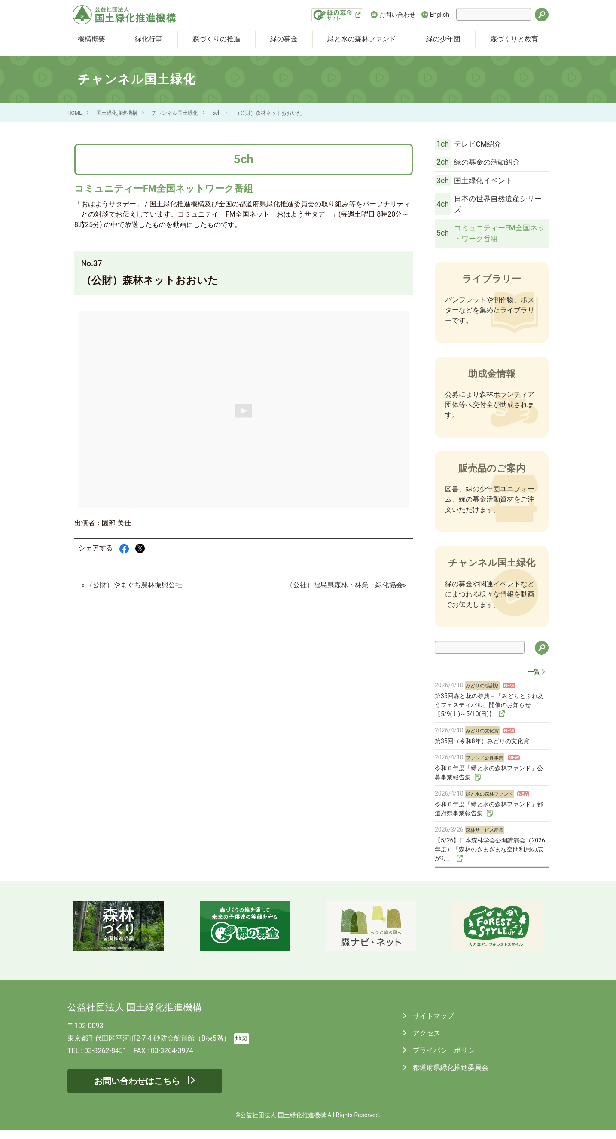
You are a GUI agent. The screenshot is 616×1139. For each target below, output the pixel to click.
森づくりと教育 (514, 39)
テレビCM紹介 (472, 145)
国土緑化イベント (478, 185)
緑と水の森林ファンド (361, 39)
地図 (241, 1047)
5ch (216, 113)
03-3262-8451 (105, 1059)
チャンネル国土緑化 (175, 113)
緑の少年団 (443, 39)
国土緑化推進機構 (116, 113)
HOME (74, 113)
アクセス (425, 1042)
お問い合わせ (397, 14)
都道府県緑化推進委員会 (449, 1076)
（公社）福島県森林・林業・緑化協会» (346, 585)
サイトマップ (432, 1024)
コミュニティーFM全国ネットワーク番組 (486, 241)
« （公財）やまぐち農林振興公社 (131, 585)
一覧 (534, 680)
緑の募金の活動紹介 (481, 165)
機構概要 (91, 39)
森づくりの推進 (216, 39)
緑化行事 (148, 39)
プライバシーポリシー (446, 1059)
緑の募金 (284, 39)
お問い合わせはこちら (137, 1089)
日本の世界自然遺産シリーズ (485, 210)
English (439, 14)
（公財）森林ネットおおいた (268, 113)
